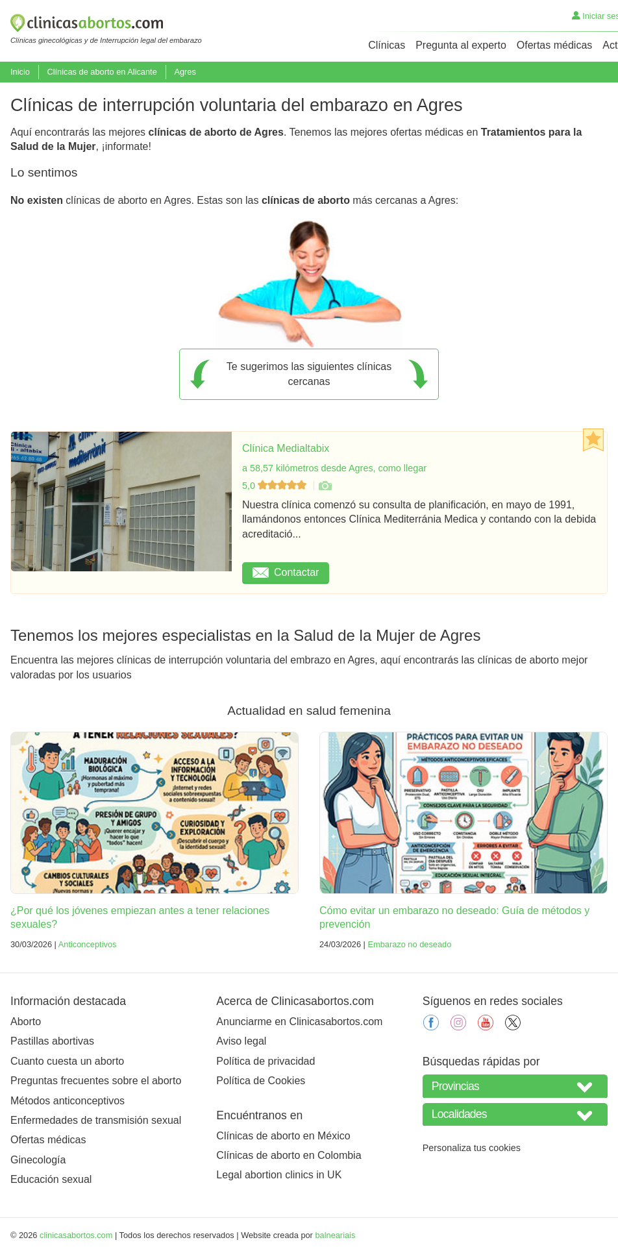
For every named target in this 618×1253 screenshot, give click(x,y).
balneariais (335, 1235)
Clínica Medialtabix (285, 448)
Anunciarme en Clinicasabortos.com (299, 1021)
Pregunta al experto (460, 45)
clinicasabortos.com (76, 1235)
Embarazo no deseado (409, 944)
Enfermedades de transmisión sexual (95, 1120)
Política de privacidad (265, 1061)
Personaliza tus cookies (472, 1148)
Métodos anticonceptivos (67, 1100)
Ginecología (38, 1159)
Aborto (25, 1021)
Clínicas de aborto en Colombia (288, 1155)
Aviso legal (241, 1041)
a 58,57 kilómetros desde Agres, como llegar (334, 468)
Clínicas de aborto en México (283, 1135)
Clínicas (386, 45)
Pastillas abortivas (52, 1041)
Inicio (20, 72)
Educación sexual (51, 1179)
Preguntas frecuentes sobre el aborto (95, 1080)
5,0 (275, 485)
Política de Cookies (260, 1080)
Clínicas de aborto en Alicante (101, 72)
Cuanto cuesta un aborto (67, 1061)
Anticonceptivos (87, 944)
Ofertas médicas (554, 45)
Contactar (286, 572)
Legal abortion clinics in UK (278, 1174)
